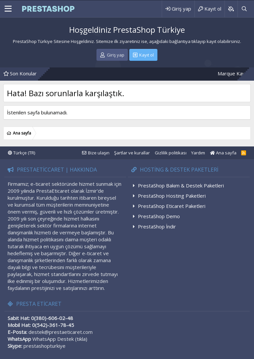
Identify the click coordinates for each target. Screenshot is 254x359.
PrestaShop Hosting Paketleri (172, 195)
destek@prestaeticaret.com (60, 332)
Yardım (198, 153)
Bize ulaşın (98, 153)
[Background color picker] (231, 8)
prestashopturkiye (44, 345)
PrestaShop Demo (159, 216)
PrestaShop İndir (157, 226)
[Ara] (244, 8)
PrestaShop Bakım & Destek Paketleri (181, 185)
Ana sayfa (223, 153)
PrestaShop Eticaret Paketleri (171, 206)
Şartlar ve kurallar (132, 153)
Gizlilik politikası (171, 153)
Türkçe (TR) (21, 153)
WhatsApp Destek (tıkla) (59, 339)
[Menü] (8, 9)
